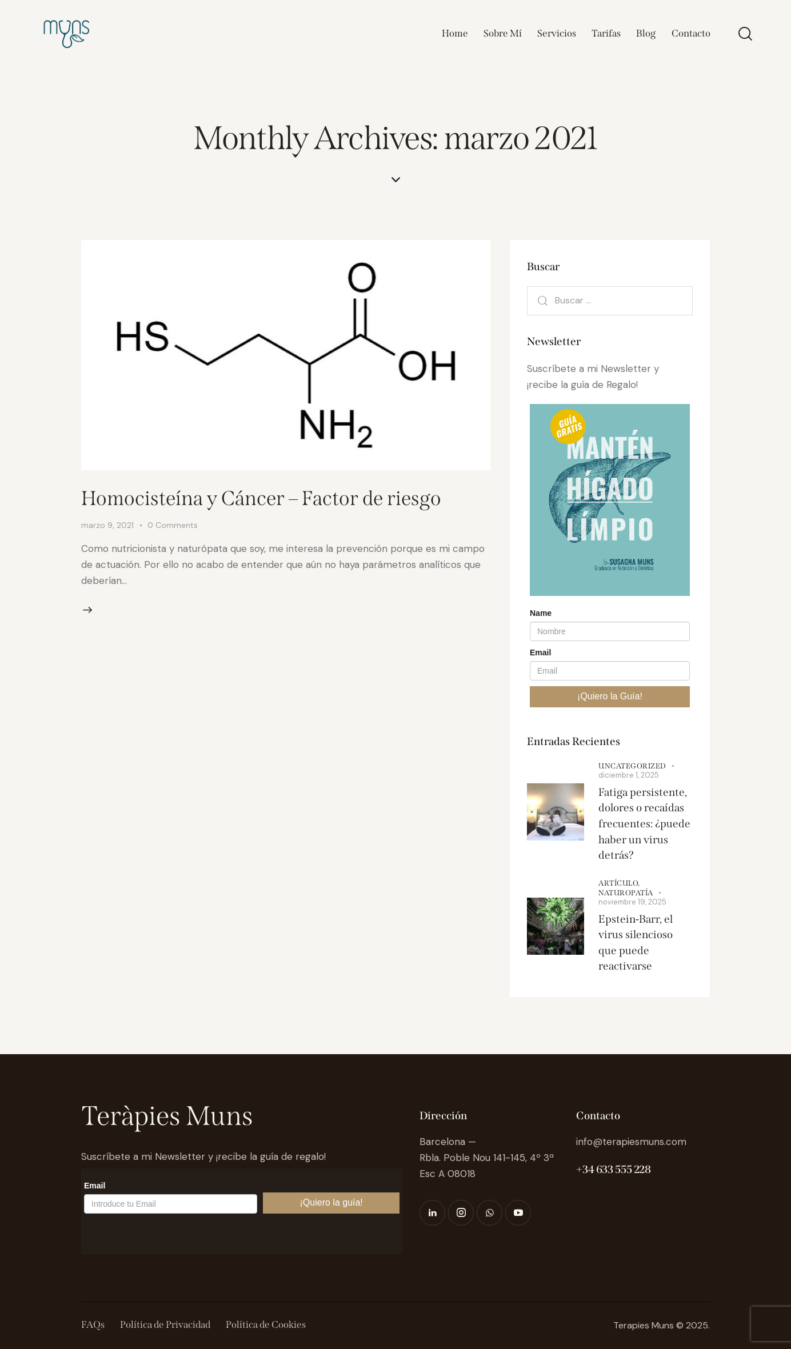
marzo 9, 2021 (107, 525)
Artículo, (619, 883)
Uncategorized (632, 766)
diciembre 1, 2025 (628, 775)
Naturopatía (625, 892)
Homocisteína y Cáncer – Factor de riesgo (261, 498)
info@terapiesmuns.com (631, 1141)
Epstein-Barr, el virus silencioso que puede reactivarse (635, 942)
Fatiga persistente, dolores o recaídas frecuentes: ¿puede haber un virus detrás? (644, 824)
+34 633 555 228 (613, 1169)
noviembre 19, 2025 (632, 902)
